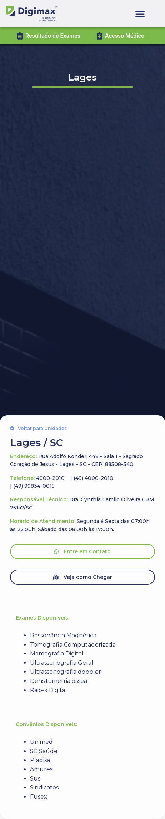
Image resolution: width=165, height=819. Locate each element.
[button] (140, 13)
